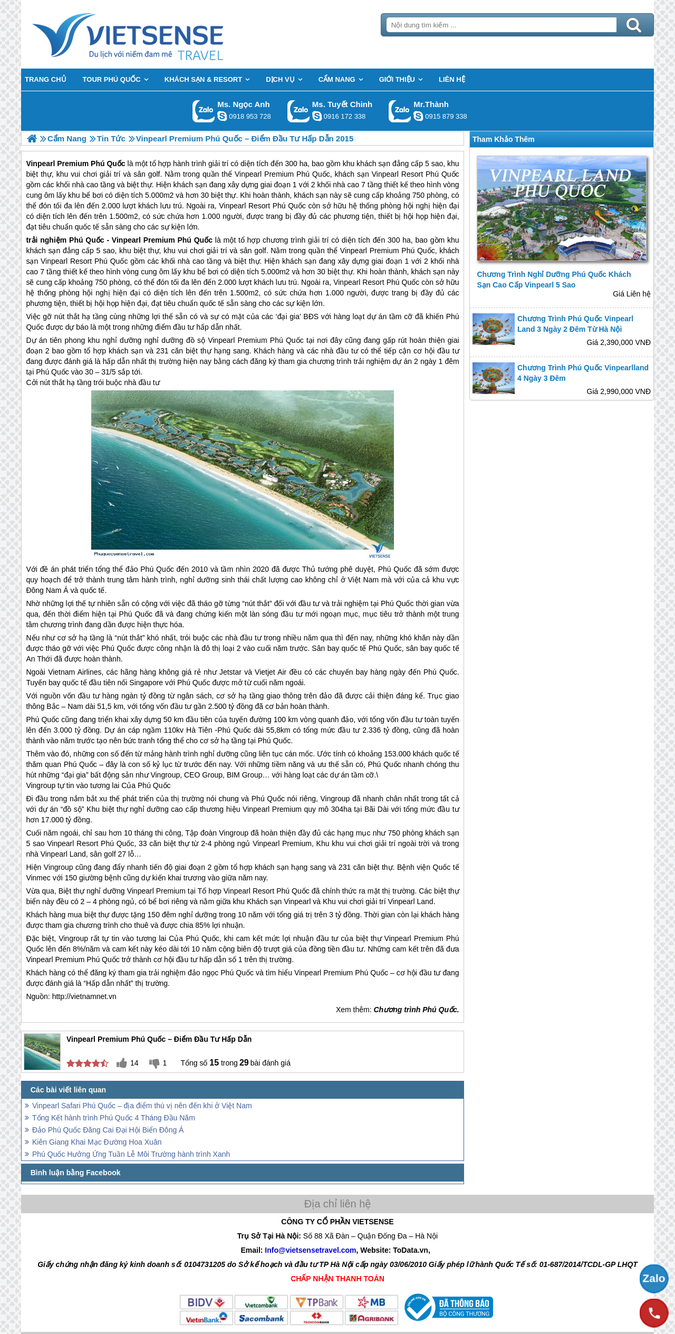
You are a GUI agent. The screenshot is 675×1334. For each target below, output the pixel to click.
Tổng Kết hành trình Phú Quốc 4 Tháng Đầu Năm (113, 1118)
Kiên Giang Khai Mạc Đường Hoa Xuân (96, 1142)
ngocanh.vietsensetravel (222, 116)
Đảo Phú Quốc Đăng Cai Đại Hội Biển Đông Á (108, 1130)
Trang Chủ (154, 34)
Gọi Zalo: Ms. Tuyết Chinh (299, 111)
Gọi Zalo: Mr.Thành (400, 111)
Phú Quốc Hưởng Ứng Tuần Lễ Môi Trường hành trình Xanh (131, 1154)
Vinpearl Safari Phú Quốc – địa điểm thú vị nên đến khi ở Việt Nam (142, 1105)
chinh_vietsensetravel (317, 116)
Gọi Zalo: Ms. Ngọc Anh (204, 111)
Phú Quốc (86, 240)
